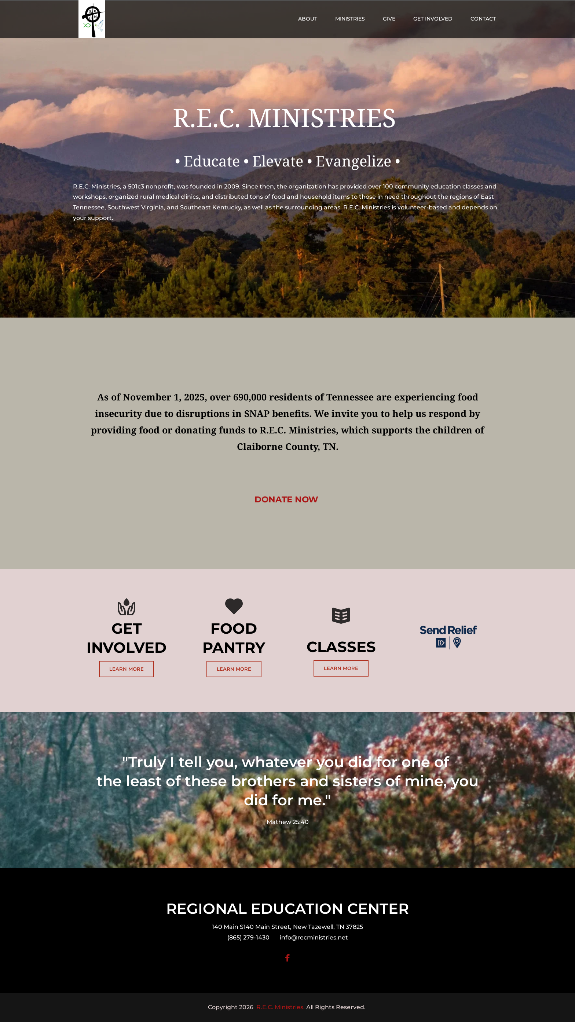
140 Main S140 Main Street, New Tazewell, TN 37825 (287, 926)
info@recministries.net (314, 937)
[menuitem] (307, 19)
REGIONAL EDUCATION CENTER (287, 908)
